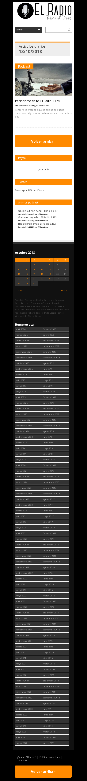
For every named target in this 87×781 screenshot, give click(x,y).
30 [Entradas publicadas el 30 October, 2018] (26, 283)
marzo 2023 (22, 538)
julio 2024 (20, 448)
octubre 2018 (49, 419)
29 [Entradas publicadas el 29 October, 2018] (19, 283)
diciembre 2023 (24, 487)
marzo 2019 (49, 391)
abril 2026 (20, 329)
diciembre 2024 (24, 419)
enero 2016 (48, 606)
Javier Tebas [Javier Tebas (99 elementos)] (26, 309)
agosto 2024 (21, 442)
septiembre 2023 (24, 504)
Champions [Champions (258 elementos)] (36, 303)
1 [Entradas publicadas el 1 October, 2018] (19, 264)
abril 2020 (20, 737)
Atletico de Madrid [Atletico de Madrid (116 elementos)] (34, 299)
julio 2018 (47, 436)
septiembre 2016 (51, 561)
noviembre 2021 (24, 629)
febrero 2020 (49, 329)
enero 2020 (48, 334)
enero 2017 (48, 538)
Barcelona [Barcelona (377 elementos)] (49, 299)
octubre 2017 (49, 487)
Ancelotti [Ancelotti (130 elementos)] (19, 299)
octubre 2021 (22, 635)
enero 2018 (48, 470)
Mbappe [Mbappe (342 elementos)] (36, 309)
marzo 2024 (22, 470)
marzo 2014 (49, 731)
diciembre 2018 (51, 408)
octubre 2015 (49, 623)
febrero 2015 (49, 669)
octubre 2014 (49, 692)
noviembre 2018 (51, 414)
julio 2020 (20, 720)
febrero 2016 (49, 601)
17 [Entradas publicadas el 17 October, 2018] (34, 274)
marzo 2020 (22, 743)
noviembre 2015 (51, 618)
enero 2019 (48, 402)
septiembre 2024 (24, 436)
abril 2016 (48, 589)
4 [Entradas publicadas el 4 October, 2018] (42, 264)
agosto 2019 (49, 363)
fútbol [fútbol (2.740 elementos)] (54, 306)
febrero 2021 (22, 680)
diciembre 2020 (24, 692)
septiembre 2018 (51, 425)
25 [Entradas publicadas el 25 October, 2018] (42, 279)
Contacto (22, 760)
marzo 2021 (22, 675)
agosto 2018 (49, 431)
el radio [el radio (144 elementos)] (28, 306)
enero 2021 (21, 686)
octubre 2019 (49, 351)
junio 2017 (48, 510)
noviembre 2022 (24, 561)
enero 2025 (21, 414)
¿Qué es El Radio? (26, 757)
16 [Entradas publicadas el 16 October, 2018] (26, 274)
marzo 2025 (22, 402)
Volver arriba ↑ (43, 141)
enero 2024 (21, 482)
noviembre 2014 (51, 686)
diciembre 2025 (24, 351)
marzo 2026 (22, 334)
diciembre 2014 (51, 680)
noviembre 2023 (24, 493)
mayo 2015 (48, 652)
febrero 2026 (22, 340)
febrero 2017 (49, 533)
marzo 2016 (49, 595)
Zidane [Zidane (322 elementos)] (38, 316)
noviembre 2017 (51, 482)
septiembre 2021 (24, 640)
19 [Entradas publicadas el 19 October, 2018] (50, 274)
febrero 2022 (22, 612)
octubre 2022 (22, 567)
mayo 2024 (21, 459)
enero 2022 (21, 618)
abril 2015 (48, 658)
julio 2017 (47, 504)
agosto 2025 (21, 374)
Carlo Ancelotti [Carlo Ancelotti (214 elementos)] (22, 303)
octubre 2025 (22, 363)
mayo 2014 (48, 720)
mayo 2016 (48, 584)
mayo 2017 (48, 516)
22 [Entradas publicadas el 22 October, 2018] (19, 279)
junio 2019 (48, 374)
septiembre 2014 (51, 697)
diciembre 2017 (51, 476)
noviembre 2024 (24, 425)
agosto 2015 (49, 635)
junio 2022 (21, 589)
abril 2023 (20, 533)
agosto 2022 (21, 578)
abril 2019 (48, 385)
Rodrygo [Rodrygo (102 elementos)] (45, 312)
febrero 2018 (49, 465)
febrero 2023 (22, 544)
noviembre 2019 (51, 346)
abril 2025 (20, 397)
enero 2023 (21, 550)
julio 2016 (47, 572)
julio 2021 (20, 652)
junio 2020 (21, 726)
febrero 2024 (22, 476)
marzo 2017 (49, 527)
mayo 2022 (21, 595)
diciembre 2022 (24, 555)
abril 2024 (20, 465)
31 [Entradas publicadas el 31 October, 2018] (34, 283)
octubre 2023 (22, 499)
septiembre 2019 (51, 357)
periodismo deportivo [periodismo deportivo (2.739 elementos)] (52, 309)
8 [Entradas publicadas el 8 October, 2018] (19, 269)
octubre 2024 (22, 431)
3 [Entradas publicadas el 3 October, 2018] (34, 264)
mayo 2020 (21, 731)
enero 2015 (48, 675)
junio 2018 (48, 442)
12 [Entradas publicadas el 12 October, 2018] (50, 269)
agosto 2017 (49, 499)
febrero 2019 (49, 397)
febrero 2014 (49, 737)
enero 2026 (21, 346)
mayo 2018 (48, 448)
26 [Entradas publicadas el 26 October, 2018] (50, 279)
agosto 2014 (49, 703)
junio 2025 (21, 385)
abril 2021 (20, 669)
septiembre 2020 (24, 709)
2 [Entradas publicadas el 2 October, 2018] (26, 264)
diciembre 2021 (24, 623)
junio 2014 (48, 714)
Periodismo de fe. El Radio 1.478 (37, 101)
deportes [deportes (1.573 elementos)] (19, 306)
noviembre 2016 (51, 550)
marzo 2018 (49, 459)
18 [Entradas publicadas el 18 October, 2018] (42, 274)
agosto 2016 (49, 567)
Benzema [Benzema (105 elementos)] (60, 299)
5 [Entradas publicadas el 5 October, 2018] (49, 264)
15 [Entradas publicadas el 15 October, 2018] (19, 274)
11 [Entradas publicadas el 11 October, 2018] (42, 269)
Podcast (24, 66)
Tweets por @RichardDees (29, 190)
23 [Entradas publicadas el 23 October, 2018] (26, 279)
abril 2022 (20, 601)
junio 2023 (21, 521)
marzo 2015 (49, 663)
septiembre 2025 (24, 368)
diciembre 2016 (51, 544)
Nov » (64, 290)
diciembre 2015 (51, 612)
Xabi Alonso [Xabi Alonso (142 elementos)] (28, 316)
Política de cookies (50, 757)
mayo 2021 (21, 663)
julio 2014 (47, 709)
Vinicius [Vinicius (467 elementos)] (18, 316)
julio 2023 (20, 516)
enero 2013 (48, 743)
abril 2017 (48, 521)
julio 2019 (47, 368)
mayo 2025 (21, 391)
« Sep (20, 290)
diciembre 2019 (51, 340)
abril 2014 (48, 726)
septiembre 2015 (51, 629)
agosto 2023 (21, 510)
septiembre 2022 (24, 572)
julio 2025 (20, 380)
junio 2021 (21, 658)
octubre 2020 (22, 703)
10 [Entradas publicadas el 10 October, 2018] (34, 269)
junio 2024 (21, 453)
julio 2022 (20, 584)
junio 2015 (48, 646)
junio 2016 (48, 578)
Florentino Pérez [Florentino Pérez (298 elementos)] (41, 306)
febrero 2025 (22, 408)
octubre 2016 (49, 555)
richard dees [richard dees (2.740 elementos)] (34, 312)
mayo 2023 (21, 527)
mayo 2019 (48, 380)
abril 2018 (48, 453)
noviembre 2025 (24, 357)
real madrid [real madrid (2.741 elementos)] (21, 312)
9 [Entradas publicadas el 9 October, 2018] (26, 269)
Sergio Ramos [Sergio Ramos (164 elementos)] (56, 312)
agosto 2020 (21, 714)
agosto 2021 (21, 646)
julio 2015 (47, 640)
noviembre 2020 (24, 697)
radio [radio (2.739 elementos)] (66, 309)
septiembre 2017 (51, 493)
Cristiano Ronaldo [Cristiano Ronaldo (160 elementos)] (51, 303)
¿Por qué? (43, 169)
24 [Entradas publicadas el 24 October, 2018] (34, 279)
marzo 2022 (22, 606)
